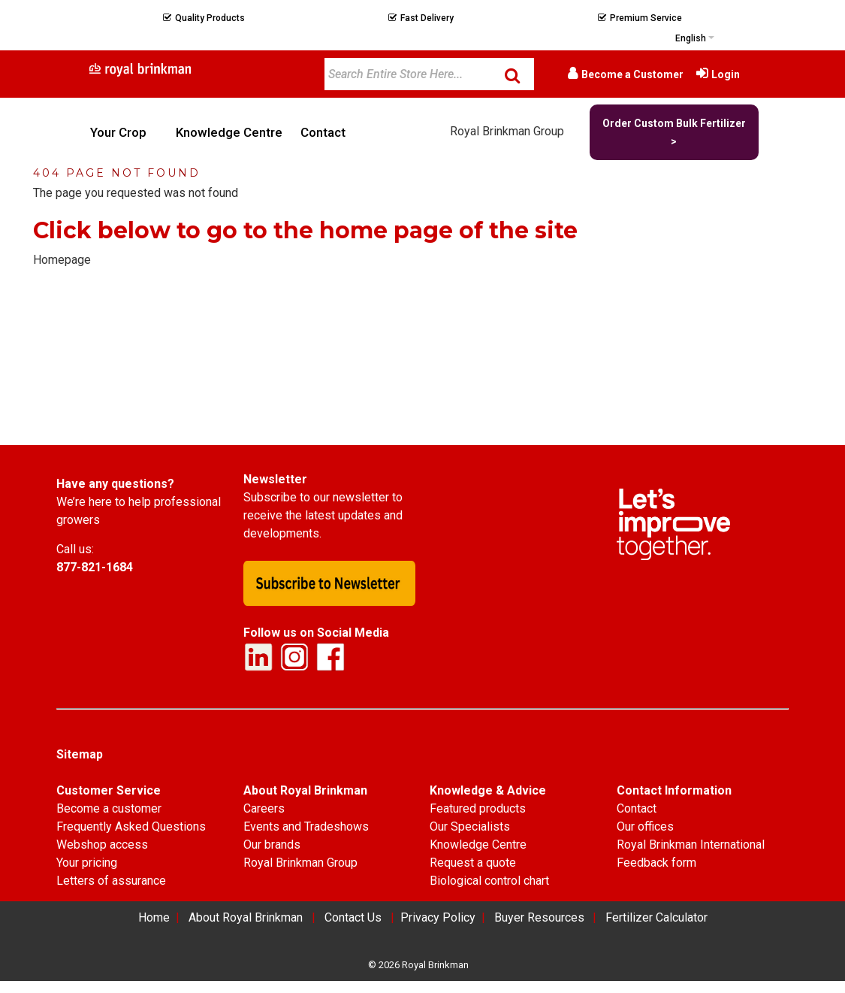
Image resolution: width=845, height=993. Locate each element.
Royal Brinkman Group (507, 131)
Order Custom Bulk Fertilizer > (674, 132)
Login (725, 74)
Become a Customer (632, 74)
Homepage (62, 260)
